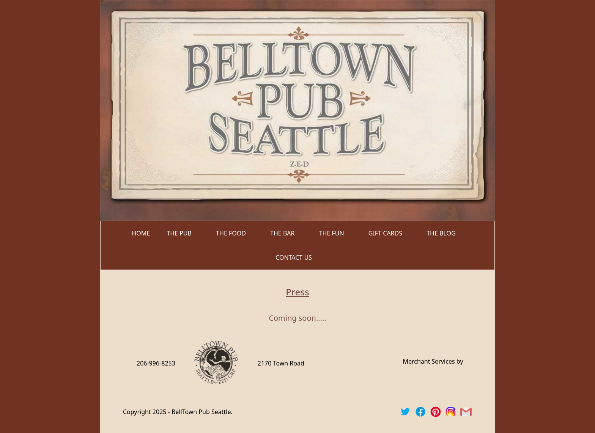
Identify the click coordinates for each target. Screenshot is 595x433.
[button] (183, 233)
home (141, 233)
